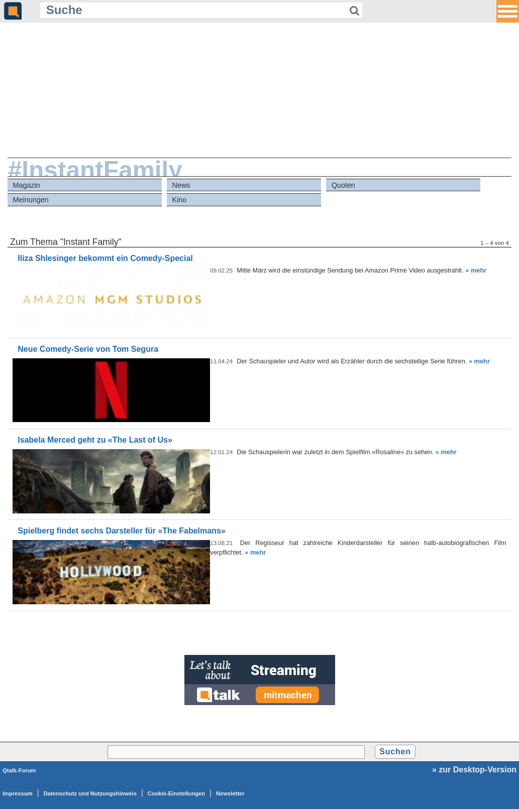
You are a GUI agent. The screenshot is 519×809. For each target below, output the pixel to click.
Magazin (26, 185)
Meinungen (30, 200)
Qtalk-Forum (19, 770)
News (181, 185)
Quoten (343, 185)
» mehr (475, 270)
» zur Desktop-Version (474, 769)
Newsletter (230, 793)
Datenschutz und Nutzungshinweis (90, 793)
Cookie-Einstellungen (176, 793)
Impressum (18, 793)
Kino (179, 200)
